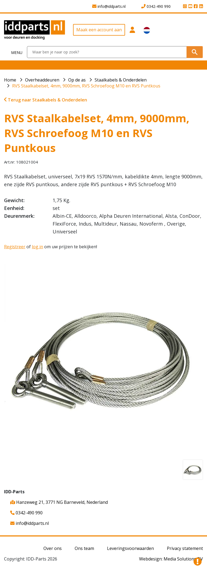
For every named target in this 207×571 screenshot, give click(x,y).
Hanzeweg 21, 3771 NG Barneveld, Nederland (59, 502)
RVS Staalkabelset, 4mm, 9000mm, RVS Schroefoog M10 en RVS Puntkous (86, 86)
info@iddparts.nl (29, 523)
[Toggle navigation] (13, 52)
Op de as (77, 80)
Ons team (84, 548)
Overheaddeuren (42, 80)
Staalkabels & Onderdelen (121, 80)
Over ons (52, 548)
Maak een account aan (99, 30)
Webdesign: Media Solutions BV (171, 559)
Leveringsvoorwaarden (130, 548)
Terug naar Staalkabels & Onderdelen (45, 100)
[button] (132, 32)
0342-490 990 (26, 513)
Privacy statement (185, 548)
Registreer (14, 247)
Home (10, 80)
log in (37, 247)
